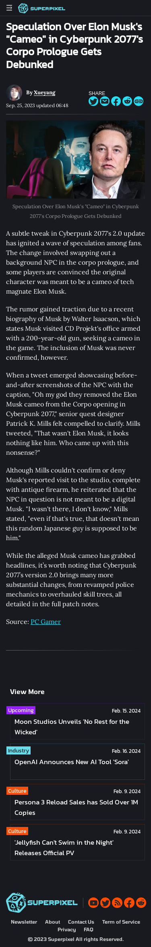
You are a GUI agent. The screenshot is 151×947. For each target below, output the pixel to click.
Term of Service (121, 921)
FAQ (88, 929)
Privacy (67, 929)
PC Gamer (46, 622)
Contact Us (81, 921)
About (52, 921)
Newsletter (24, 921)
